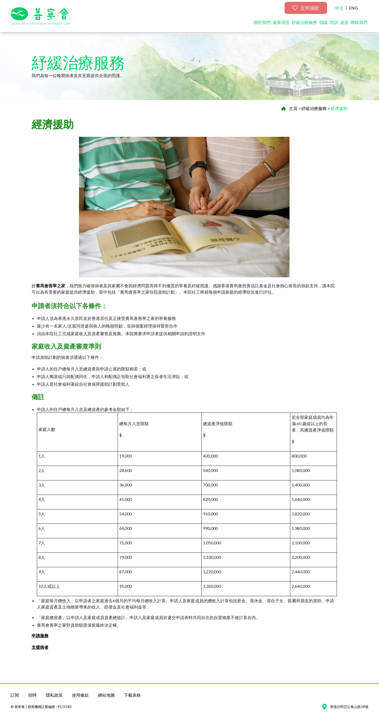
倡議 (323, 24)
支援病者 (40, 647)
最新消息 (281, 24)
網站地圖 (106, 694)
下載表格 (132, 694)
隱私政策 (54, 694)
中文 (339, 9)
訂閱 (15, 694)
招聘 (32, 694)
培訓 (334, 24)
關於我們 (262, 24)
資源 (344, 24)
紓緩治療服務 (304, 24)
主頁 (293, 108)
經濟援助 (339, 108)
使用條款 (80, 694)
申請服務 (40, 635)
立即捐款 (305, 10)
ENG (353, 9)
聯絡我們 (359, 24)
